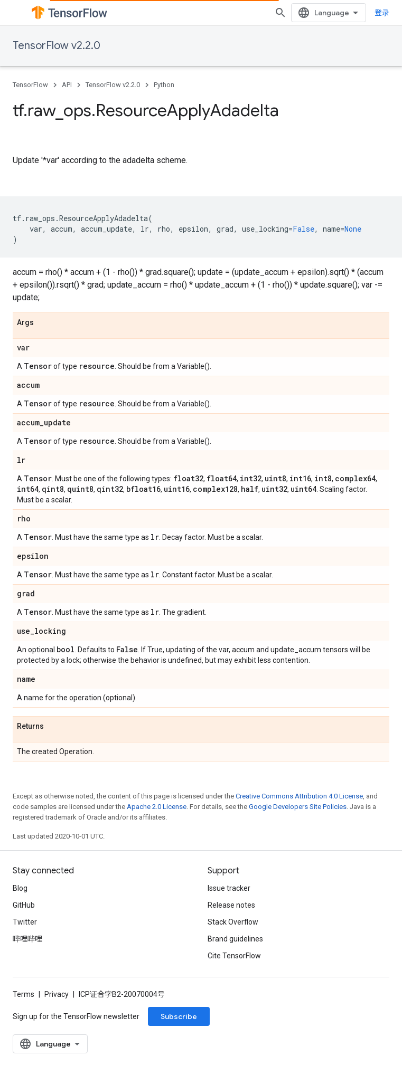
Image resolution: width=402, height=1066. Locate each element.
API (67, 85)
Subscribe (179, 1016)
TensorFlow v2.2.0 (56, 45)
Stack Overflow (233, 922)
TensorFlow (30, 85)
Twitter (25, 922)
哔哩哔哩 (27, 939)
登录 (382, 12)
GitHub (24, 905)
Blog (20, 888)
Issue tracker (229, 888)
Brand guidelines (235, 939)
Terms (23, 994)
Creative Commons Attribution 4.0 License (299, 796)
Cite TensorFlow (234, 955)
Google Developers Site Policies (298, 807)
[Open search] (280, 12)
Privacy (56, 994)
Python (164, 85)
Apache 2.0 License (156, 807)
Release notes (231, 905)
